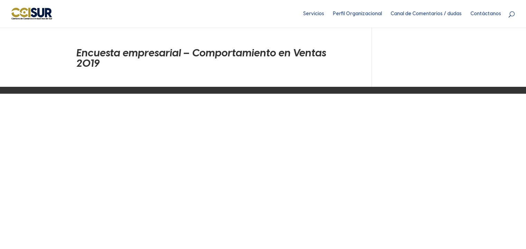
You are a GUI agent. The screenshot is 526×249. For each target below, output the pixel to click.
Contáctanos (485, 14)
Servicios (313, 14)
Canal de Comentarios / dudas (426, 14)
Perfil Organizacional (357, 14)
